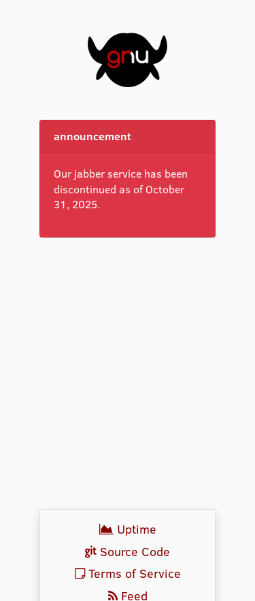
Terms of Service (128, 573)
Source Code (127, 551)
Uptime (127, 529)
